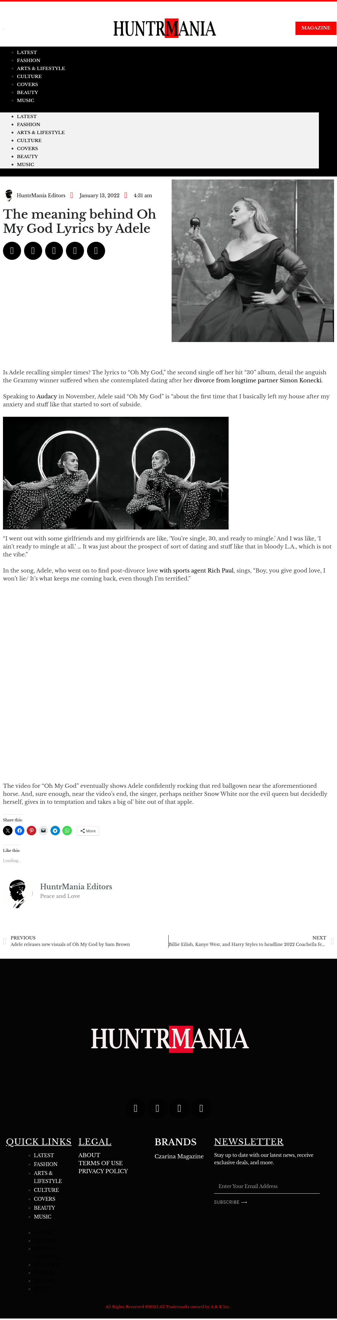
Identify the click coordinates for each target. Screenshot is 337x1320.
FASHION (28, 124)
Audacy (47, 396)
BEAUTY (27, 156)
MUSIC (25, 100)
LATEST (27, 116)
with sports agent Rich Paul (196, 570)
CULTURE (29, 140)
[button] (12, 251)
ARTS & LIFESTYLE (41, 132)
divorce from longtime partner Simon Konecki (258, 380)
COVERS (27, 148)
